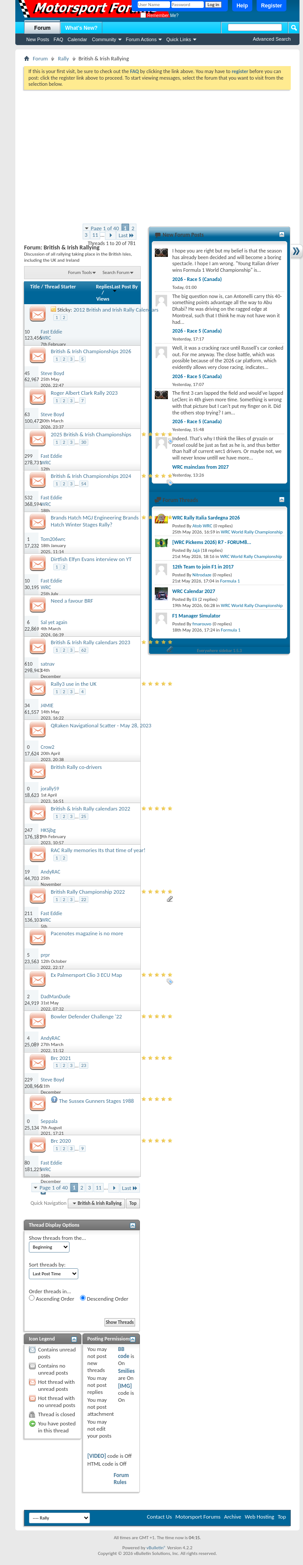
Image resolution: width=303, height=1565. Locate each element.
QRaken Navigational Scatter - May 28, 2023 (101, 725)
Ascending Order (51, 1298)
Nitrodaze (201, 575)
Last (126, 235)
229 (28, 1080)
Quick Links (178, 39)
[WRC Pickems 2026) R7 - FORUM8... (211, 542)
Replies (104, 287)
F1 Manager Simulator (196, 616)
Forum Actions (141, 39)
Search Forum (116, 272)
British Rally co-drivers (76, 767)
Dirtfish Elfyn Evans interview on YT (91, 559)
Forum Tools (80, 272)
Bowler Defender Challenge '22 (86, 1016)
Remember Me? (159, 15)
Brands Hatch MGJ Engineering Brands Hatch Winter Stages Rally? (95, 521)
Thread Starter (60, 287)
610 (28, 664)
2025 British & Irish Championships (91, 434)
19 (27, 872)
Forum (42, 28)
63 (27, 414)
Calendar (77, 39)
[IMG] (125, 1386)
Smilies (126, 1371)
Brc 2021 (61, 1058)
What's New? (81, 28)
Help (242, 6)
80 (27, 1163)
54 (83, 484)
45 (27, 373)
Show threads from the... (57, 1238)
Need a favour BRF (72, 600)
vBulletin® (156, 1548)
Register (271, 6)
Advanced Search (272, 39)
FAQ (58, 39)
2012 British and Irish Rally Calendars (115, 309)
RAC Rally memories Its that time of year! (98, 850)
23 (83, 1065)
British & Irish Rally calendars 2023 (90, 642)
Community (104, 39)
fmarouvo (201, 624)
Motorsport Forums (197, 1516)
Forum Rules (121, 1478)
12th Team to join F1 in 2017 (202, 567)
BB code (123, 1352)
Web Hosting (259, 1516)
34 (27, 705)
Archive (232, 1516)
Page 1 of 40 (105, 228)
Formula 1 (230, 581)
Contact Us (159, 1516)
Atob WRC (202, 526)
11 (95, 235)
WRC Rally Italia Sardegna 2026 (206, 518)
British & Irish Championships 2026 (91, 351)
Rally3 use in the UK (73, 684)
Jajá (196, 550)
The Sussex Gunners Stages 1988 (96, 1101)
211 (28, 913)
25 (83, 816)
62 (83, 650)
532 (28, 498)
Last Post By (125, 288)
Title (35, 287)
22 (83, 899)
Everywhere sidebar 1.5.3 (219, 650)
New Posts (37, 39)
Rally (63, 58)
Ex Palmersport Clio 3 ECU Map (86, 975)
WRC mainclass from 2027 (200, 467)
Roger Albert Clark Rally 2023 (84, 392)
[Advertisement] (157, 155)
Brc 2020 (61, 1140)
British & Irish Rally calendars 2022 (90, 808)
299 (28, 456)
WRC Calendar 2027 (193, 591)
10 (27, 332)
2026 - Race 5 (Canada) (197, 279)
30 (83, 442)
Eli (194, 599)
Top (132, 1203)
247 (28, 830)
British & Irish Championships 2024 (91, 476)
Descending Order (104, 1298)
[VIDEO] (96, 1456)
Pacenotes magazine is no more (87, 933)
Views (102, 299)
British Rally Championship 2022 (88, 891)
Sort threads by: (47, 1264)
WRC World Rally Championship (252, 532)
